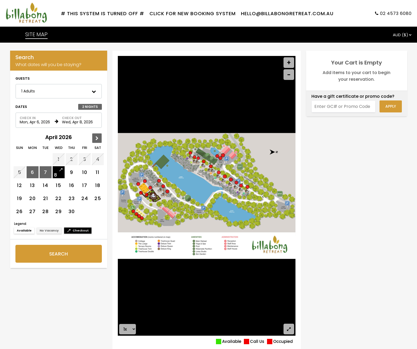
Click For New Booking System (192, 13)
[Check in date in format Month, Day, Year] (36, 120)
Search (58, 253)
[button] (58, 91)
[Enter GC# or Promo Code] (343, 106)
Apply (390, 106)
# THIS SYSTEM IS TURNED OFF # (102, 13)
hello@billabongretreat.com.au (287, 13)
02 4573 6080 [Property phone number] (396, 13)
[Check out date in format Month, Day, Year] (78, 120)
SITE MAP (36, 34)
